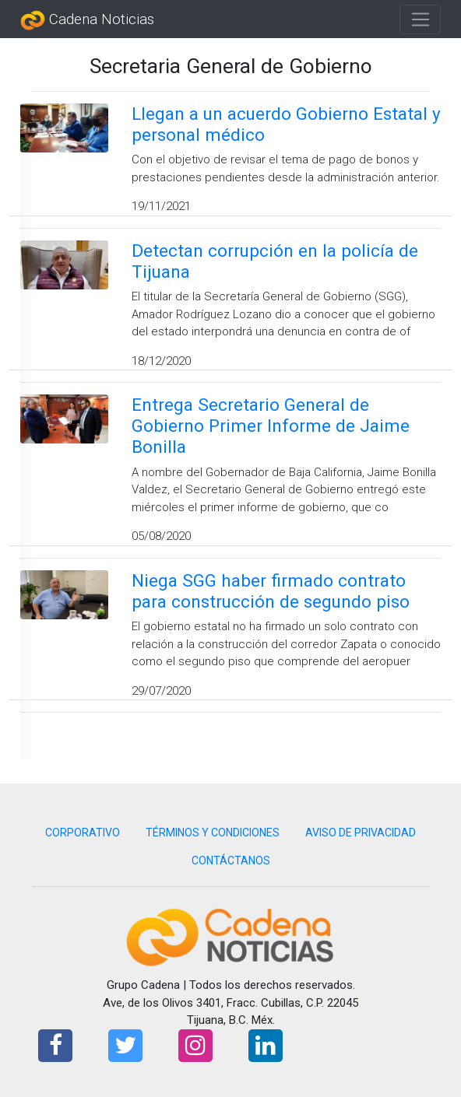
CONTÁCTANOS (231, 860)
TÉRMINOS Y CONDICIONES (213, 832)
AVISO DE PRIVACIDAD (360, 832)
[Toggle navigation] (420, 19)
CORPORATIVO (82, 832)
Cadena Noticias (87, 20)
